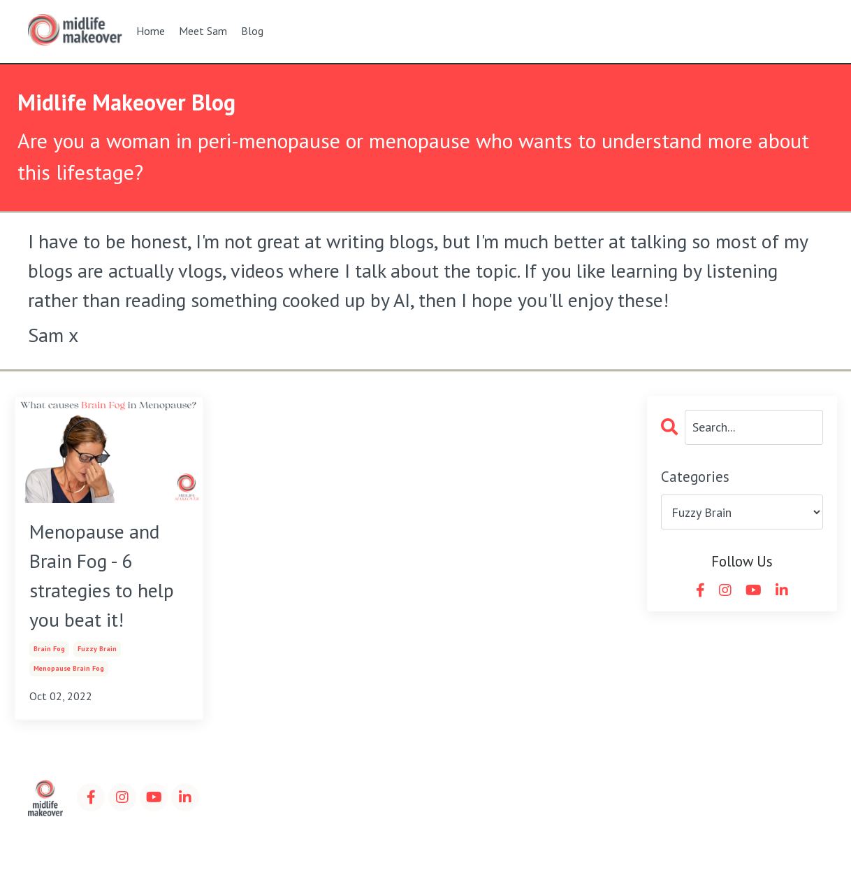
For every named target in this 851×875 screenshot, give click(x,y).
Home (150, 31)
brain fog (49, 648)
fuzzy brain (97, 648)
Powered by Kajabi (784, 839)
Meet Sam (203, 31)
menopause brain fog (69, 668)
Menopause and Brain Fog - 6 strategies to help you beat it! (101, 575)
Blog (252, 31)
